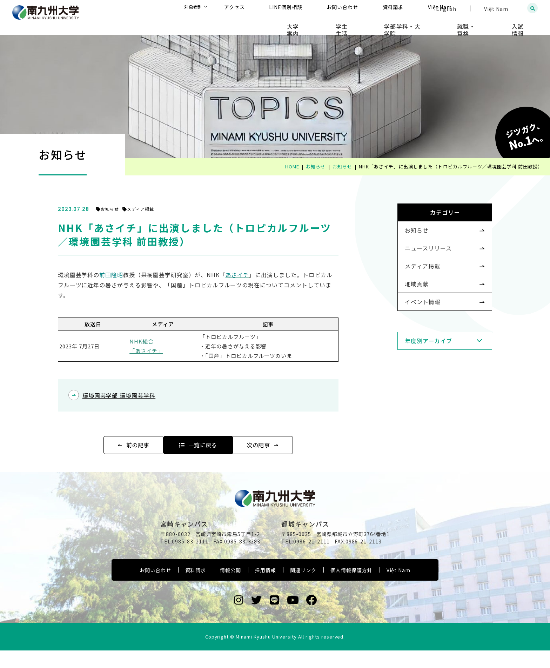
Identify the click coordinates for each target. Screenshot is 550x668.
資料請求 (195, 587)
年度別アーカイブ (417, 368)
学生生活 (379, 24)
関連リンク (303, 587)
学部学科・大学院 (429, 24)
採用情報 (265, 587)
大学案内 (340, 24)
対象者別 (262, 8)
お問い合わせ (155, 587)
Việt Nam (399, 587)
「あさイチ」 (160, 350)
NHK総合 (155, 341)
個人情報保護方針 (351, 587)
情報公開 (230, 587)
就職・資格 (482, 24)
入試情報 (524, 24)
